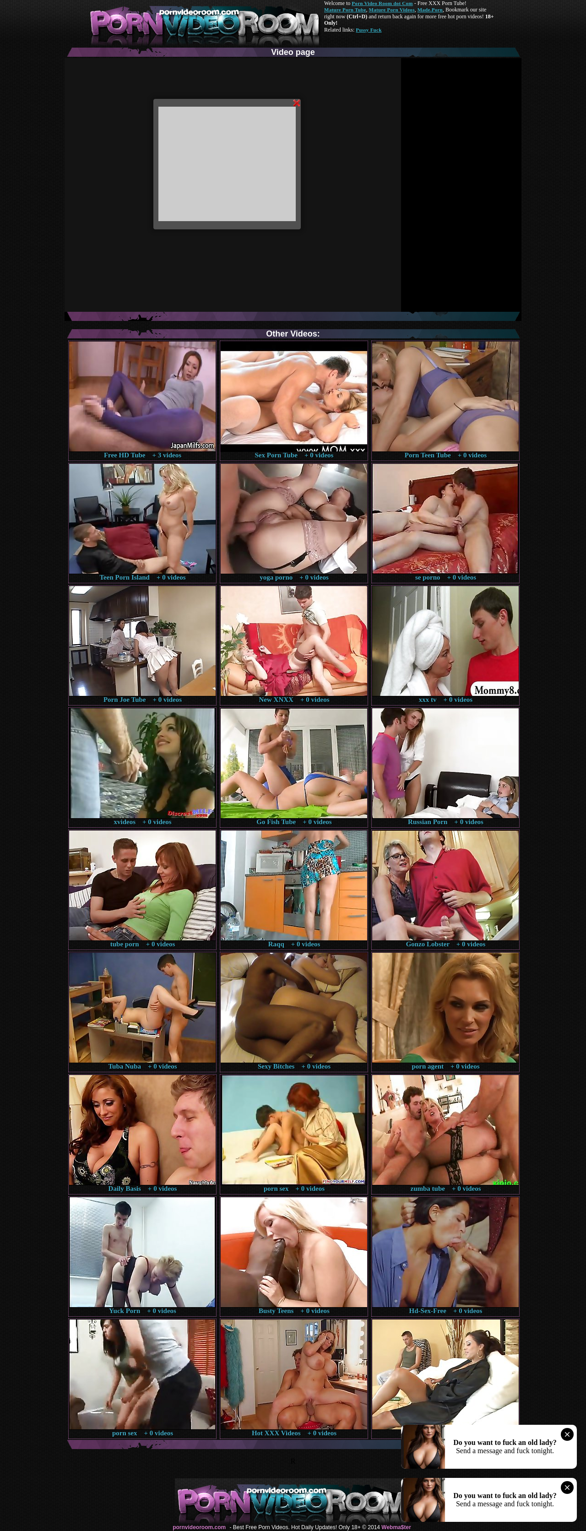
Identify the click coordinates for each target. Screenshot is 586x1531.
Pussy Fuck (368, 30)
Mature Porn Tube (345, 9)
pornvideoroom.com (199, 1527)
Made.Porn (430, 9)
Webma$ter (396, 1527)
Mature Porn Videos (392, 9)
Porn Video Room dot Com (382, 3)
